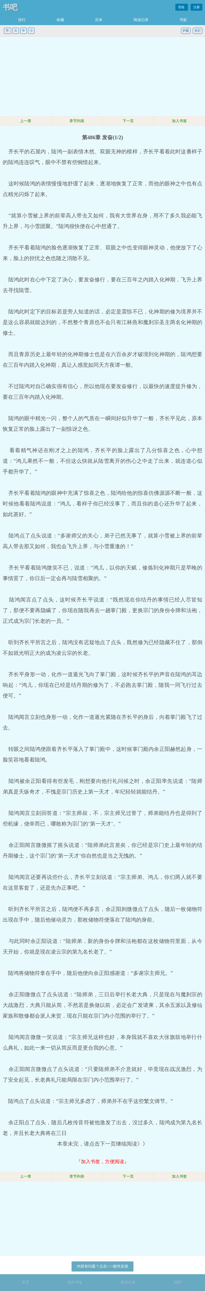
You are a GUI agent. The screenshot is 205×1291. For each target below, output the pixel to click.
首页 (25, 1283)
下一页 (128, 121)
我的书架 (75, 1283)
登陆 (181, 7)
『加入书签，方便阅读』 (102, 1161)
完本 (98, 20)
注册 (196, 7)
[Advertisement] (102, 76)
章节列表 (76, 121)
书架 (183, 20)
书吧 (10, 7)
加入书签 (179, 121)
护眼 (186, 31)
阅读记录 (140, 20)
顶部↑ (178, 1283)
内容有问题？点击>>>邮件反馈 (102, 1266)
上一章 (25, 121)
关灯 (197, 31)
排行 (22, 20)
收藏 (60, 20)
